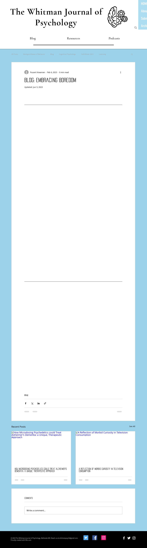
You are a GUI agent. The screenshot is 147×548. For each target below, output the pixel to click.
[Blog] (33, 38)
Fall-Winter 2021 (87, 54)
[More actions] (120, 72)
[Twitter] (85, 537)
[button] (132, 54)
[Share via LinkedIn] (38, 403)
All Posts (14, 54)
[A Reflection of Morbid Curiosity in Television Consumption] (105, 448)
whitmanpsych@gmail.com (68, 538)
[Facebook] (94, 537)
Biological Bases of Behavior (34, 54)
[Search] (135, 27)
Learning (102, 54)
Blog (52, 54)
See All (132, 426)
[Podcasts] (114, 38)
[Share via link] (45, 403)
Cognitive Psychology (67, 54)
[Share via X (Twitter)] (32, 403)
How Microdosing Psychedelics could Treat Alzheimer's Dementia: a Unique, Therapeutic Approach (41, 470)
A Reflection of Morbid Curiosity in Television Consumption (101, 470)
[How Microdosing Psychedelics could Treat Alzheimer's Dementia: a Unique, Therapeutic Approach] (41, 448)
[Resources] (73, 38)
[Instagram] (103, 537)
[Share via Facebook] (25, 403)
